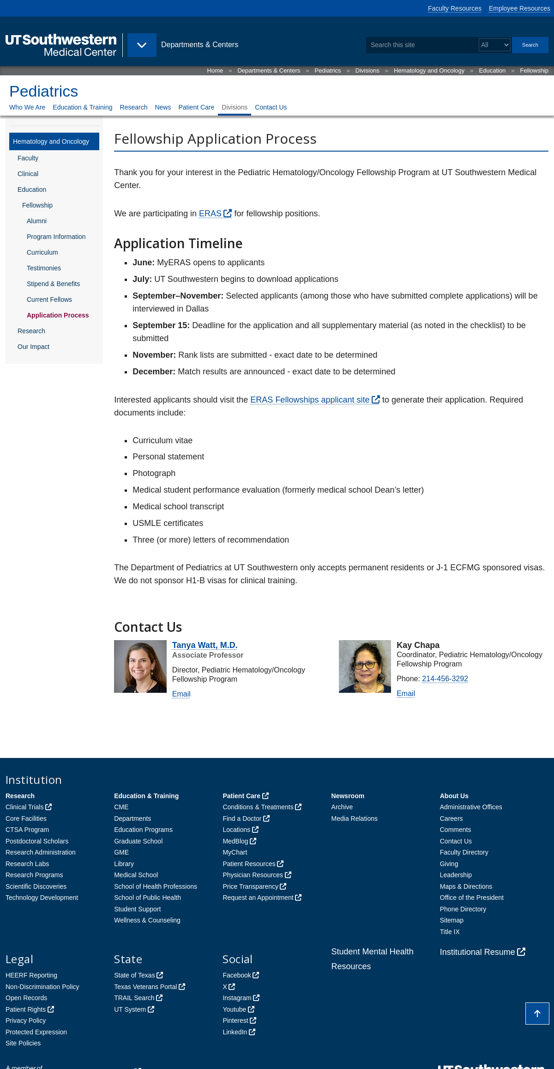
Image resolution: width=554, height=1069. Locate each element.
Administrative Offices (471, 807)
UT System (130, 1009)
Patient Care (196, 107)
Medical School (136, 875)
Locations (236, 829)
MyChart (235, 852)
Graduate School (138, 841)
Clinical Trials (24, 807)
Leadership (456, 875)
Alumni (37, 221)
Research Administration (41, 852)
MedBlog (235, 841)
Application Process (58, 315)
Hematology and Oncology (429, 70)
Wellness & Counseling (147, 920)
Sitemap (452, 920)
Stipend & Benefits (53, 283)
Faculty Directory (464, 852)
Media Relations (354, 818)
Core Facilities (26, 818)
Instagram (237, 998)
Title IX (450, 931)
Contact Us (271, 107)
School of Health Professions (155, 886)
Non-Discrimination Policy (42, 986)
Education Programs (143, 829)
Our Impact (33, 346)
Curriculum (42, 252)
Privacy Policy (26, 1020)
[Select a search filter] (495, 45)
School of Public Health (147, 897)
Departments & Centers (268, 70)
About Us (454, 796)
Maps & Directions (466, 886)
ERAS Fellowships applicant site (309, 399)
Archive (342, 807)
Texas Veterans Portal (145, 986)
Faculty (28, 158)
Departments (132, 818)
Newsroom (348, 796)
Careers (451, 818)
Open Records (26, 998)
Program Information (56, 236)
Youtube (234, 1009)
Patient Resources (249, 863)
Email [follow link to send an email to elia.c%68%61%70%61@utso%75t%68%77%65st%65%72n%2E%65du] (406, 693)
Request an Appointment (258, 897)
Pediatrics (328, 70)
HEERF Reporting (31, 975)
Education (492, 70)
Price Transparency (250, 886)
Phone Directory (463, 909)
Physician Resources (253, 875)
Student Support (137, 909)
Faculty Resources (455, 8)
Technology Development (42, 897)
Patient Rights (26, 1009)
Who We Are (27, 107)
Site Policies (23, 1043)
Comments (455, 829)
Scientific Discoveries (36, 886)
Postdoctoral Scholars (37, 841)
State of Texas (134, 975)
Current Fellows (49, 299)
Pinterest (235, 1020)
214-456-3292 (445, 679)
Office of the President (472, 897)
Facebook (237, 975)
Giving (449, 863)
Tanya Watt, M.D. (205, 645)
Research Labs (27, 863)
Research (134, 107)
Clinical (28, 173)
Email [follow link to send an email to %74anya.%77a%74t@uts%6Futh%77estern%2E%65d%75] (181, 694)
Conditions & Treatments (258, 807)
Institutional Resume (477, 952)
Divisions (367, 70)
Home (215, 70)
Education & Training (82, 107)
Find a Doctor (242, 818)
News (163, 107)
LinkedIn (235, 1032)
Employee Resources (519, 8)
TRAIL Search (134, 998)
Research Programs (34, 875)
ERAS (210, 213)
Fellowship (534, 70)
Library (124, 863)
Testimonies (44, 268)
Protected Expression (36, 1032)
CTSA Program (27, 829)
